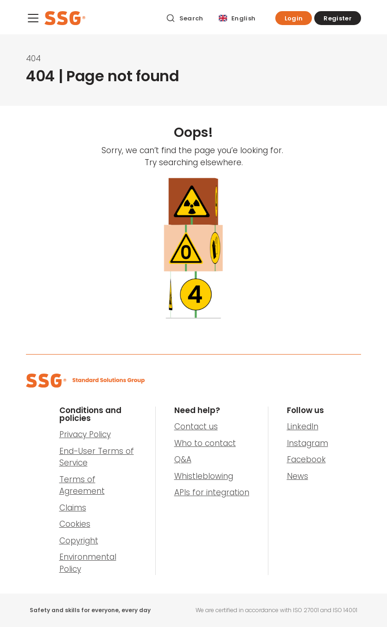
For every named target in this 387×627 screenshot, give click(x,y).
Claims (72, 507)
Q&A (182, 459)
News (297, 476)
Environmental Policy (87, 563)
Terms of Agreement (82, 485)
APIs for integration (211, 492)
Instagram (307, 443)
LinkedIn (302, 426)
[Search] (184, 18)
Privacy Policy (85, 434)
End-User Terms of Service (96, 457)
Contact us (196, 426)
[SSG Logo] (100, 18)
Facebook (306, 459)
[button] (293, 18)
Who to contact (205, 443)
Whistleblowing (203, 476)
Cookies (74, 524)
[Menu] (33, 20)
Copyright (78, 540)
